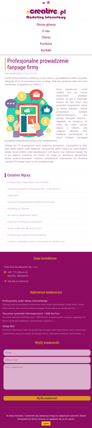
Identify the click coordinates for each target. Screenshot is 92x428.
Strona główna (46, 24)
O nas (46, 31)
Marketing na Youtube (18, 208)
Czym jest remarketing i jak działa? (24, 222)
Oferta (46, 37)
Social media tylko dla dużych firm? (24, 228)
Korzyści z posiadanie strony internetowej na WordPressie (36, 241)
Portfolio (46, 44)
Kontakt (46, 50)
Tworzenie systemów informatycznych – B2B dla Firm (33, 189)
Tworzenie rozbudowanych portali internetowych (31, 202)
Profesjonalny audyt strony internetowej (26, 235)
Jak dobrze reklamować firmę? (22, 215)
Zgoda (46, 423)
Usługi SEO (13, 195)
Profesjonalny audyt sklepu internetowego (28, 182)
